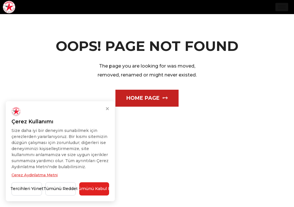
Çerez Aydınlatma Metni (34, 174)
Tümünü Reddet (60, 188)
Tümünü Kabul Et (94, 188)
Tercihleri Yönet (26, 188)
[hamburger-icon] (281, 7)
